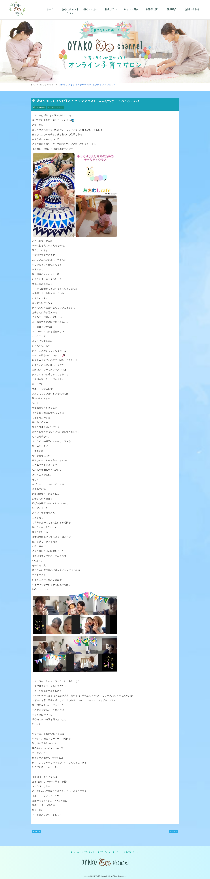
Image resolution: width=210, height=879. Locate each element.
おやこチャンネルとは (70, 11)
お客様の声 (152, 9)
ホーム (50, 9)
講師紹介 (172, 9)
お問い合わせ (192, 9)
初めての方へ (90, 9)
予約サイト (89, 852)
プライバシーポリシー (110, 852)
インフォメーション (56, 107)
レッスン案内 (131, 9)
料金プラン (111, 9)
